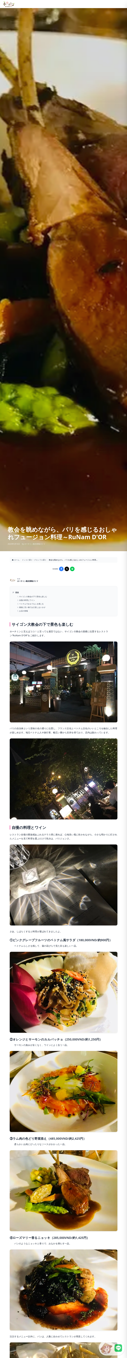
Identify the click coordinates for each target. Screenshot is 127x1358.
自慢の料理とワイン (27, 600)
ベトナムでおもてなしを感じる (31, 604)
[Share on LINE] (72, 569)
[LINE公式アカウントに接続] (112, 1348)
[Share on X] (67, 569)
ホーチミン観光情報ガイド (27, 581)
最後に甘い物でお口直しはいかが (32, 607)
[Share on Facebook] (61, 569)
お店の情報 (23, 611)
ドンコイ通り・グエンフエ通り (34, 560)
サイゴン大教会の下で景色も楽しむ (33, 596)
